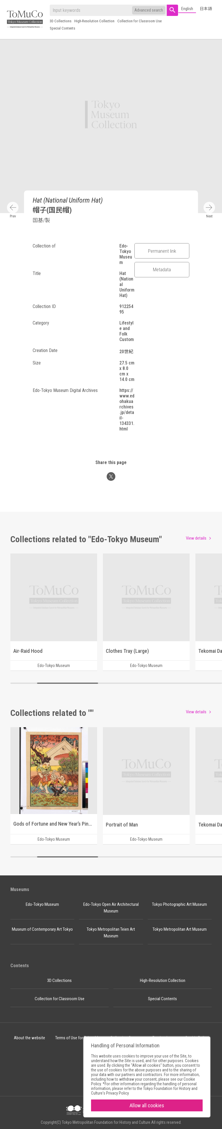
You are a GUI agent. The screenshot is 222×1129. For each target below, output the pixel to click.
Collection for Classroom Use (139, 21)
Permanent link (162, 251)
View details (196, 538)
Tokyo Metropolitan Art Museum (180, 929)
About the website (29, 1037)
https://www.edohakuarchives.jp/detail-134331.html (126, 410)
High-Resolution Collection (94, 21)
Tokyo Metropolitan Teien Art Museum (111, 933)
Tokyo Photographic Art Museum (179, 904)
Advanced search (148, 10)
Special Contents (62, 28)
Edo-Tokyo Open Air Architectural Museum (111, 908)
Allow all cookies (147, 1105)
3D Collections (60, 21)
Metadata (162, 269)
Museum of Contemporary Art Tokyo (42, 929)
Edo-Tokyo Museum (42, 904)
